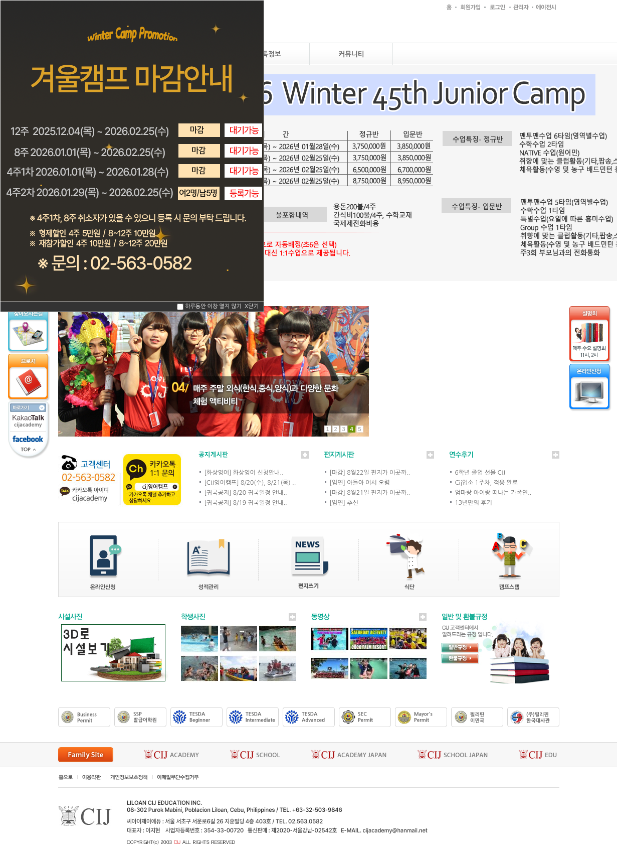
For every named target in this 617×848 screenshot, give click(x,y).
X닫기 (252, 307)
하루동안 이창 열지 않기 (213, 307)
